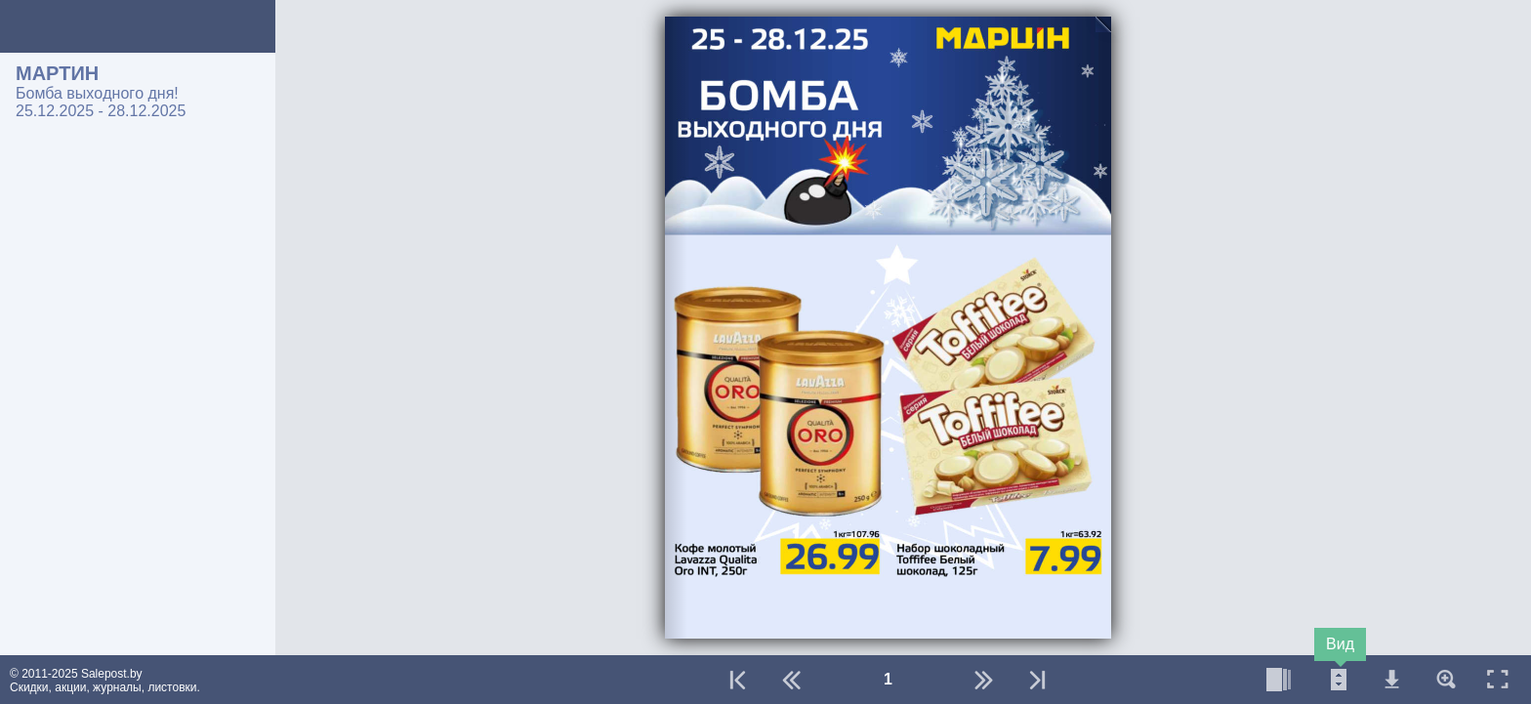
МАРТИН (57, 73)
